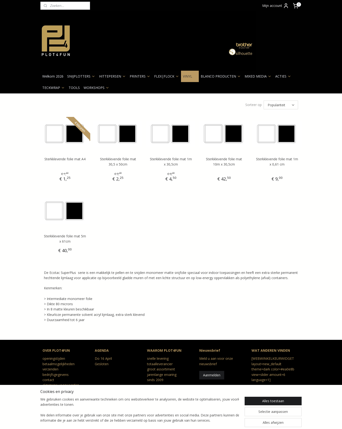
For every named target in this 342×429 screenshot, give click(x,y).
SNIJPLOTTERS (81, 76)
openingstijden (54, 358)
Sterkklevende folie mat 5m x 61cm (65, 239)
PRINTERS (140, 76)
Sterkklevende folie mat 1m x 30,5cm (171, 161)
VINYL (190, 76)
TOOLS (74, 87)
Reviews (49, 401)
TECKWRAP (53, 87)
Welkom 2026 (52, 76)
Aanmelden (211, 375)
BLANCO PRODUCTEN (221, 76)
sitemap (150, 420)
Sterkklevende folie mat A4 (65, 159)
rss (160, 420)
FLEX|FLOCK (166, 76)
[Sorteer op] (281, 105)
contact (48, 380)
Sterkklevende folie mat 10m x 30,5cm (224, 161)
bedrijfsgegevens (56, 374)
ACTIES (283, 76)
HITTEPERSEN (112, 76)
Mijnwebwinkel (219, 420)
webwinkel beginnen (178, 420)
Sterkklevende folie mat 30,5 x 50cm (118, 161)
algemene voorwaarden (61, 385)
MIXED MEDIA (258, 76)
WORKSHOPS (96, 87)
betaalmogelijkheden (59, 364)
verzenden (50, 369)
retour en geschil (55, 395)
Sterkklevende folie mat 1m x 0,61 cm (277, 161)
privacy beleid (53, 390)
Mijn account (275, 6)
